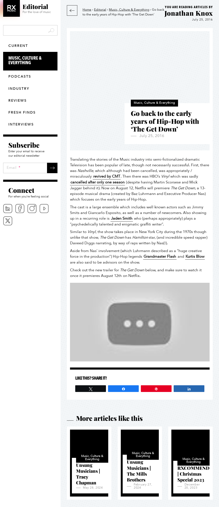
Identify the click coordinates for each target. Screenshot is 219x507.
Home (87, 10)
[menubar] (30, 214)
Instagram (32, 208)
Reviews (17, 100)
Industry (18, 88)
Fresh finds (22, 112)
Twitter (7, 220)
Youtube (44, 208)
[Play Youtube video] (140, 322)
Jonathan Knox (188, 13)
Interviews (21, 124)
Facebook (19, 208)
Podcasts (19, 76)
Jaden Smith (121, 218)
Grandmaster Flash (160, 256)
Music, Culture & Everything (32, 60)
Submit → (52, 168)
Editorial (100, 10)
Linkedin (7, 208)
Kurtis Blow (195, 256)
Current (18, 46)
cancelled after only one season (97, 182)
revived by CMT (106, 176)
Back (72, 10)
